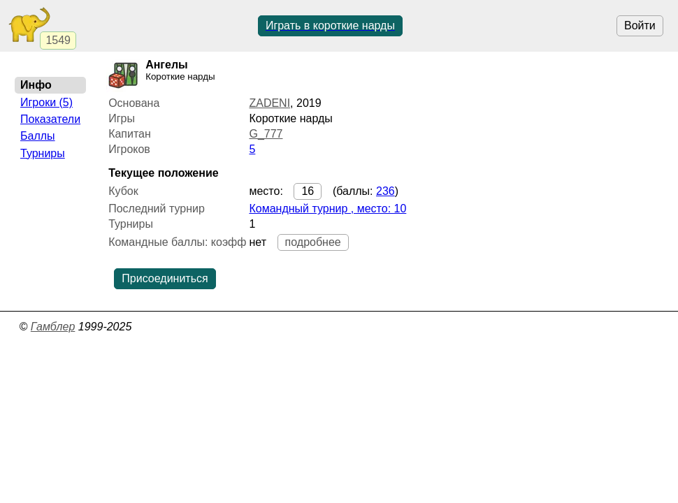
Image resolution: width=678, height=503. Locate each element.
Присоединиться (165, 278)
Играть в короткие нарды (330, 25)
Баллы (37, 136)
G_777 (265, 134)
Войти (640, 25)
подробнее (313, 242)
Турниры (42, 153)
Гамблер (53, 327)
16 (307, 191)
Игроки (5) (46, 102)
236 (385, 191)
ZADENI (269, 103)
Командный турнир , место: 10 (327, 208)
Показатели (50, 119)
